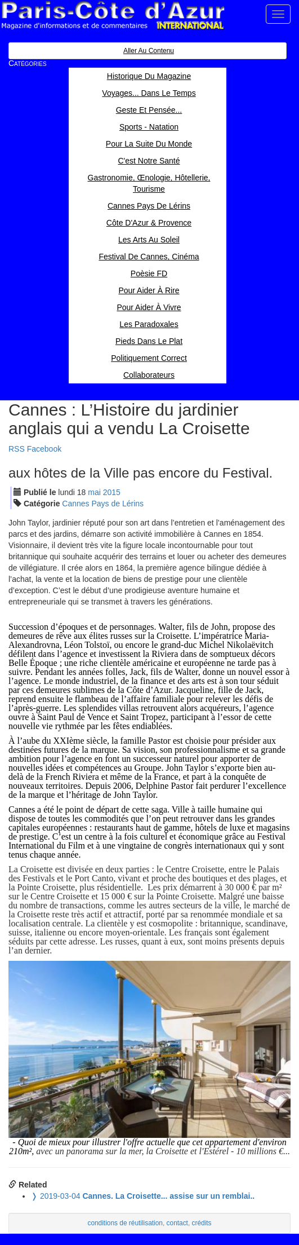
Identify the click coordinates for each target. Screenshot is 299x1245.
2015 (112, 492)
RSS (16, 448)
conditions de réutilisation (125, 1223)
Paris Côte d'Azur (112, 15)
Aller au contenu (148, 51)
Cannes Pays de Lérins (103, 503)
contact (177, 1223)
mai (94, 492)
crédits (202, 1223)
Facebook (44, 448)
